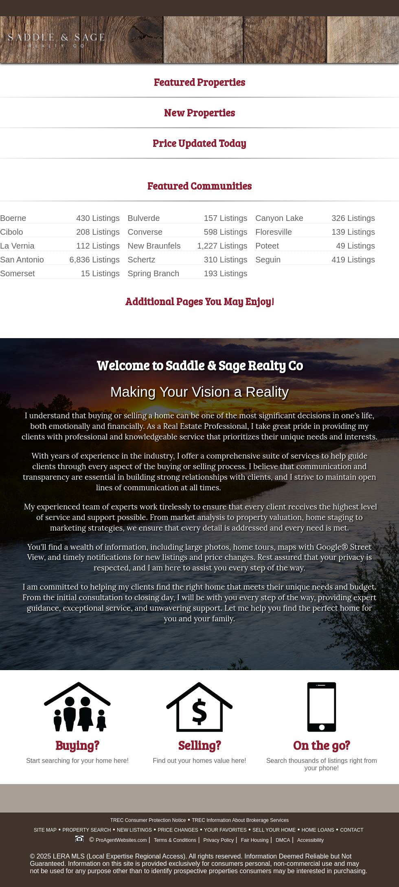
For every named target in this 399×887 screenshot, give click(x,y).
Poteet (267, 245)
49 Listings (355, 245)
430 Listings (98, 218)
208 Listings (98, 231)
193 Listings (226, 273)
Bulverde (144, 218)
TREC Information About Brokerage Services (240, 820)
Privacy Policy (218, 840)
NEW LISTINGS (134, 830)
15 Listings (100, 273)
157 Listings (226, 218)
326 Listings (353, 218)
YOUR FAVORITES (225, 830)
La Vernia (17, 245)
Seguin (268, 259)
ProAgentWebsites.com (121, 840)
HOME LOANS (318, 830)
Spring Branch (154, 273)
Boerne (13, 218)
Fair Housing (255, 840)
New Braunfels (154, 245)
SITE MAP (45, 830)
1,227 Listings (222, 245)
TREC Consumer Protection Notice (148, 820)
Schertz (142, 259)
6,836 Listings (95, 259)
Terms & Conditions (175, 840)
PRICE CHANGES (178, 830)
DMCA (283, 840)
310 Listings (226, 259)
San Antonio (22, 259)
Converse (145, 231)
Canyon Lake (279, 218)
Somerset (17, 273)
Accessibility (310, 840)
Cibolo (11, 231)
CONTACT (351, 830)
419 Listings (353, 259)
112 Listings (98, 245)
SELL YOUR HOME (274, 830)
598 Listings (226, 231)
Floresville (273, 231)
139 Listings (353, 231)
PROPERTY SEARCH (87, 830)
